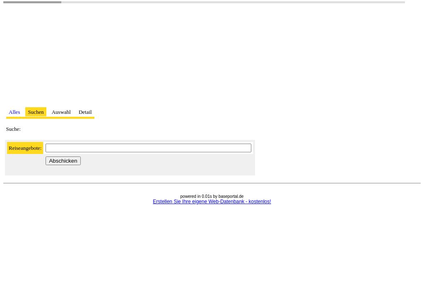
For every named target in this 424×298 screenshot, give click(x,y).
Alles (14, 112)
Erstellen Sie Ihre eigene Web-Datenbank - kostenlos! (212, 201)
